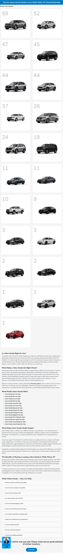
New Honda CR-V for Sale (13, 394)
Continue (31, 550)
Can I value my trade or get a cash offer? (14, 498)
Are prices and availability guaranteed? (13, 535)
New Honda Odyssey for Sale (13, 408)
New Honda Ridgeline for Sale (14, 415)
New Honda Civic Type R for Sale (15, 419)
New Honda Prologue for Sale (14, 413)
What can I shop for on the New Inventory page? (15, 482)
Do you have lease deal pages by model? (14, 503)
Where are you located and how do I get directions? (16, 519)
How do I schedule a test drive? (12, 524)
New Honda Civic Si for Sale (13, 406)
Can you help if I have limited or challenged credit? (16, 514)
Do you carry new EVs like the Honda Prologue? (15, 509)
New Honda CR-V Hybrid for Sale (15, 417)
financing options (36, 384)
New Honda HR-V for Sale (13, 396)
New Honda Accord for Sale (13, 403)
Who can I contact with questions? (13, 530)
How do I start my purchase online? (13, 493)
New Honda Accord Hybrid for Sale (15, 424)
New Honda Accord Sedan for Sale (15, 422)
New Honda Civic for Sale (12, 399)
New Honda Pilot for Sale (12, 401)
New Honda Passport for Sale (14, 410)
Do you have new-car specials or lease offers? (15, 487)
